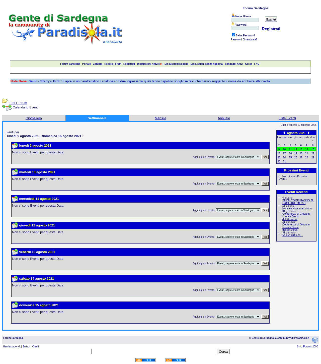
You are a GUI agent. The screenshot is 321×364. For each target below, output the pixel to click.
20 (300, 153)
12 (295, 149)
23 (278, 157)
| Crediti (35, 346)
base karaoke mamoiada (297, 208)
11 (290, 149)
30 (278, 161)
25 (290, 157)
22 (312, 153)
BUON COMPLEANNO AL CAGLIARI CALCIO (298, 202)
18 (290, 153)
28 (306, 157)
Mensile (160, 118)
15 (312, 149)
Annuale (224, 118)
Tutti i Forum (18, 103)
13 (300, 149)
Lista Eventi (287, 118)
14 (306, 149)
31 (284, 161)
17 (284, 153)
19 (295, 153)
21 (306, 153)
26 (295, 157)
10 (284, 149)
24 (284, 157)
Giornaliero (34, 118)
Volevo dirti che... (292, 234)
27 (300, 157)
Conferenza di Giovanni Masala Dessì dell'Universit (296, 216)
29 (312, 157)
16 (278, 153)
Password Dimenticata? (244, 39)
